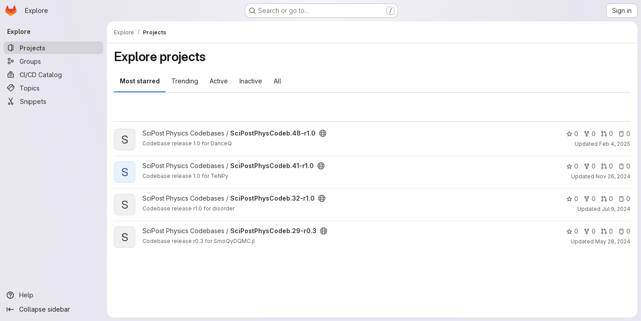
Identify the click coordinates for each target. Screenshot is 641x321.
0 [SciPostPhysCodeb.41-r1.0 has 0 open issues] (624, 166)
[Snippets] (53, 101)
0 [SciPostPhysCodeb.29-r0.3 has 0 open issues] (624, 231)
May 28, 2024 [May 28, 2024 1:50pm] (612, 241)
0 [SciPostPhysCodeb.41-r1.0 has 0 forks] (590, 166)
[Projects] (53, 47)
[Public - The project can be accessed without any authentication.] (322, 133)
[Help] (53, 295)
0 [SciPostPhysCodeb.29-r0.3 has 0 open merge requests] (607, 231)
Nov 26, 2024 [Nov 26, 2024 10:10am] (613, 176)
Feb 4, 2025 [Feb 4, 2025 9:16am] (614, 143)
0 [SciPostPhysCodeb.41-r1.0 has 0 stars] (572, 166)
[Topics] (53, 88)
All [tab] (277, 81)
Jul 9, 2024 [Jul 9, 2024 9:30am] (616, 209)
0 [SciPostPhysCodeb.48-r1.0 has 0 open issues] (624, 133)
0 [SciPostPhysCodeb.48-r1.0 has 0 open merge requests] (607, 133)
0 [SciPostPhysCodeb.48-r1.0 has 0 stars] (572, 133)
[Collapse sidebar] (53, 309)
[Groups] (53, 61)
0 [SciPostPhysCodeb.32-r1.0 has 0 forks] (590, 198)
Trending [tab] (184, 81)
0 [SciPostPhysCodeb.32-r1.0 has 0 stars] (572, 198)
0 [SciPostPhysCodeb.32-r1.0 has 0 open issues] (624, 198)
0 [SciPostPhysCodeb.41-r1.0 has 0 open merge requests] (607, 166)
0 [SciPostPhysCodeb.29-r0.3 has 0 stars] (572, 231)
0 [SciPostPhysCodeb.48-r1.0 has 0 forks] (590, 133)
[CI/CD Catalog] (53, 74)
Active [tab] (219, 81)
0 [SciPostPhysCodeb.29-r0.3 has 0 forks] (590, 231)
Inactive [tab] (250, 81)
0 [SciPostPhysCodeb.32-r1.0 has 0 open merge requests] (607, 198)
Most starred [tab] (140, 81)
